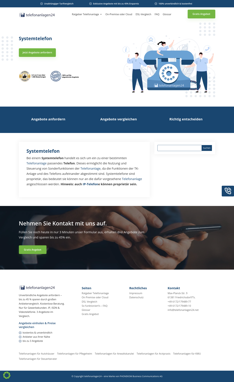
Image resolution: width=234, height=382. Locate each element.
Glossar (167, 14)
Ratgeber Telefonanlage (85, 14)
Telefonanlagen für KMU (189, 353)
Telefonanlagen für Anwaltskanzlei (115, 353)
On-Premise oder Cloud (118, 14)
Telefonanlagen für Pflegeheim (75, 353)
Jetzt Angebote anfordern (38, 52)
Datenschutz (136, 297)
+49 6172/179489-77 (179, 301)
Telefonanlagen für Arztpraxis (155, 353)
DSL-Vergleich (143, 14)
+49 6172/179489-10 (179, 305)
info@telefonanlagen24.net (183, 310)
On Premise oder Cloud (95, 297)
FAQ (157, 14)
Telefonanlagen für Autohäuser (36, 353)
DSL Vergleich (89, 301)
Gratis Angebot (201, 14)
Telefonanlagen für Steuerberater (38, 359)
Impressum (135, 293)
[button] (7, 375)
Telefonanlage (37, 163)
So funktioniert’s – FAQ (95, 305)
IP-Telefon (90, 184)
